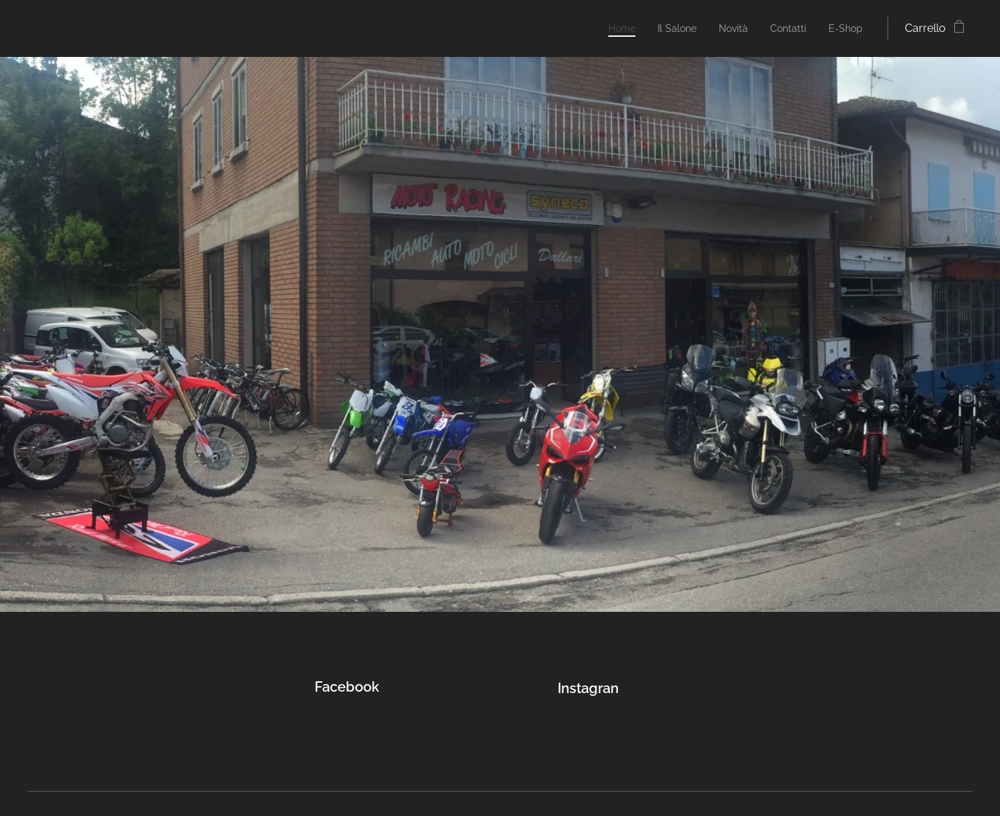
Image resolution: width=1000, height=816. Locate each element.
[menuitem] (606, 28)
